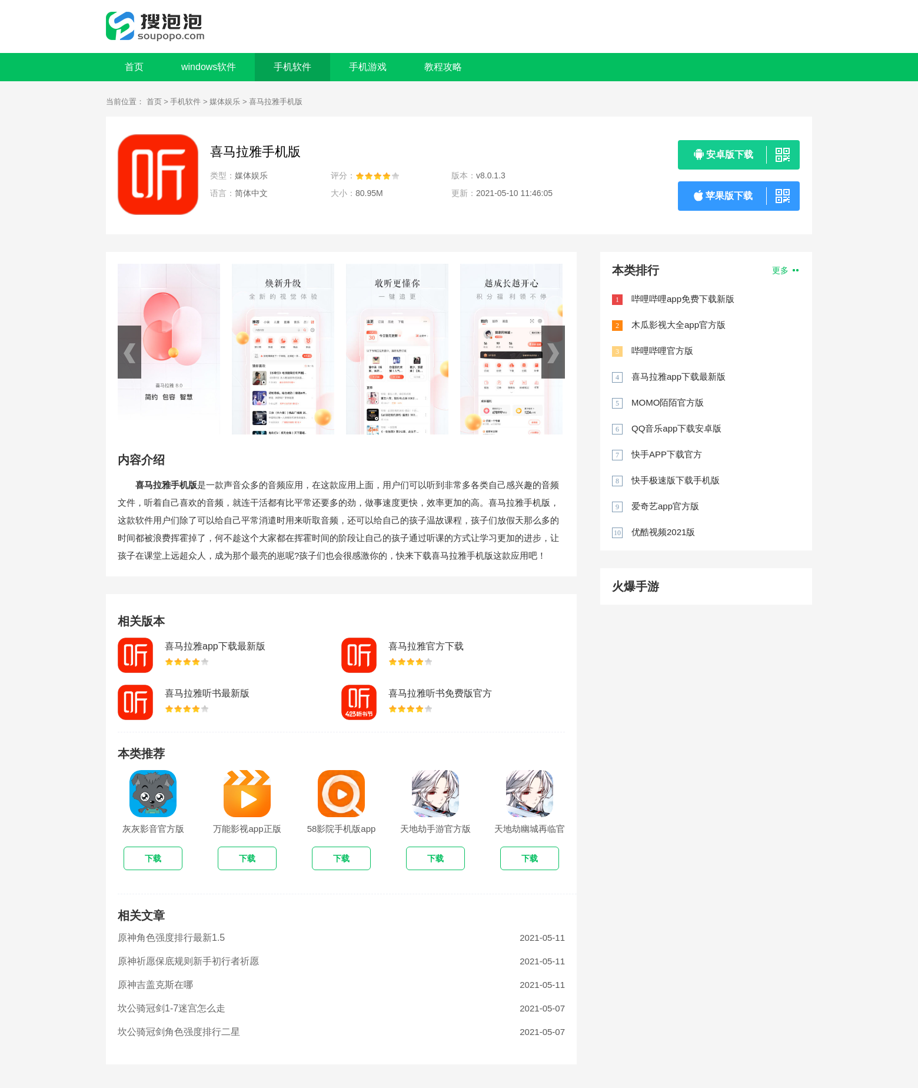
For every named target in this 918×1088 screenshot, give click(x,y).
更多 (785, 270)
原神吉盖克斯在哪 (155, 985)
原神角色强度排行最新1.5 (171, 938)
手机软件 (185, 101)
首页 (134, 67)
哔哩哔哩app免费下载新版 (682, 299)
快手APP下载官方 (666, 454)
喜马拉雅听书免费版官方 (440, 693)
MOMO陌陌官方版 (667, 402)
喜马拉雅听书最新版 (207, 693)
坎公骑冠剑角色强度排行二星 (179, 1032)
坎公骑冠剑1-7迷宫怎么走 (171, 1008)
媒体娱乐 (224, 101)
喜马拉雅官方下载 (426, 646)
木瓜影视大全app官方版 (678, 325)
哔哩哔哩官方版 (662, 351)
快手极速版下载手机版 (675, 480)
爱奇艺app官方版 (665, 506)
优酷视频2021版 (663, 532)
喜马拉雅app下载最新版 (215, 646)
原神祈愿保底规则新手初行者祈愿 (188, 961)
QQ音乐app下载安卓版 (676, 428)
